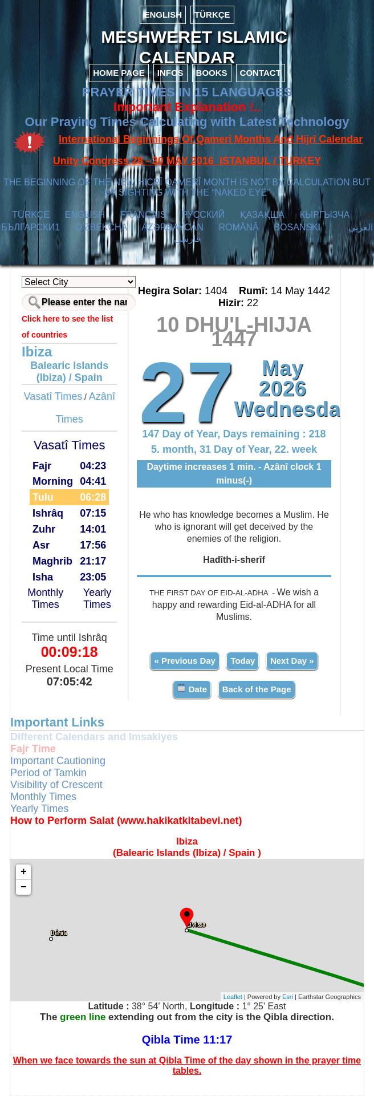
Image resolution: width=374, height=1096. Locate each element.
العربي (360, 227)
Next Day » (292, 660)
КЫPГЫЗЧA (324, 215)
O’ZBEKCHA (101, 227)
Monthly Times (45, 598)
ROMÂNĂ (238, 227)
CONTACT (260, 73)
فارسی (187, 238)
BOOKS (211, 73)
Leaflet (232, 996)
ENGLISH (163, 14)
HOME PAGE (119, 73)
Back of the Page (256, 689)
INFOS (170, 73)
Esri (287, 996)
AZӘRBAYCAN (172, 227)
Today (242, 660)
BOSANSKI (297, 227)
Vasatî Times (52, 396)
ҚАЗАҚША (262, 215)
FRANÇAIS (143, 215)
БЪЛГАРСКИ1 (30, 227)
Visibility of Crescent (56, 784)
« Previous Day (185, 660)
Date (192, 688)
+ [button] (24, 872)
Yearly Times (97, 598)
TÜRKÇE (212, 14)
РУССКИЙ (203, 215)
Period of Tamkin (48, 772)
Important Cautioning (57, 760)
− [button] (24, 887)
